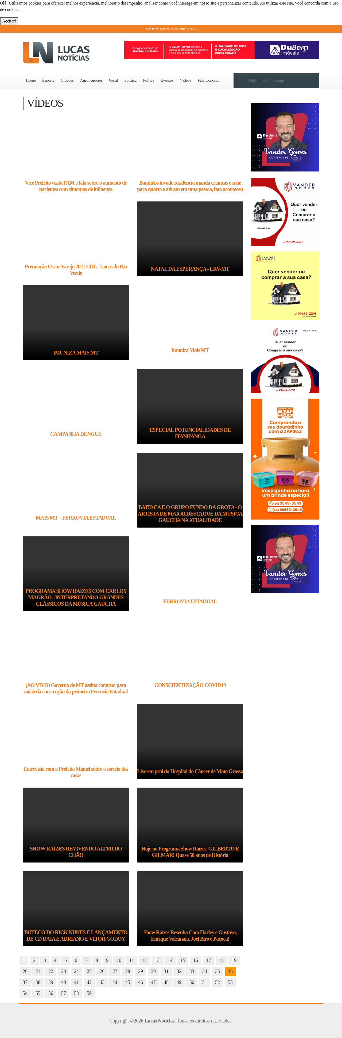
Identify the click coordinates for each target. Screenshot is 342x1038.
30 (153, 971)
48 (166, 982)
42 (89, 982)
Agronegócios (91, 80)
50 (191, 982)
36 (230, 971)
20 (25, 971)
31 (166, 971)
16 (195, 960)
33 (191, 971)
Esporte (48, 80)
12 (144, 960)
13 (157, 960)
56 (50, 993)
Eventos (167, 80)
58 (76, 993)
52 (217, 982)
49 (179, 982)
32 (179, 971)
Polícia (148, 80)
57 (63, 993)
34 (204, 971)
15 (182, 960)
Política (130, 80)
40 (63, 982)
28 (127, 971)
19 (234, 960)
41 (76, 982)
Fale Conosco (209, 80)
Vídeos (185, 80)
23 (63, 971)
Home (31, 80)
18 (221, 960)
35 (217, 971)
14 (170, 960)
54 (25, 993)
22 (50, 971)
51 (204, 982)
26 (102, 971)
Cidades (67, 80)
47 (153, 982)
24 (76, 971)
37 (25, 982)
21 (38, 971)
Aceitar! (9, 21)
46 (140, 982)
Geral (113, 80)
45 (127, 982)
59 (89, 993)
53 (230, 982)
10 (118, 960)
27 (114, 971)
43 (102, 982)
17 (208, 960)
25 (89, 971)
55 (38, 993)
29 (140, 971)
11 (131, 960)
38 (38, 982)
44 (114, 982)
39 (50, 982)
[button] (139, 50)
